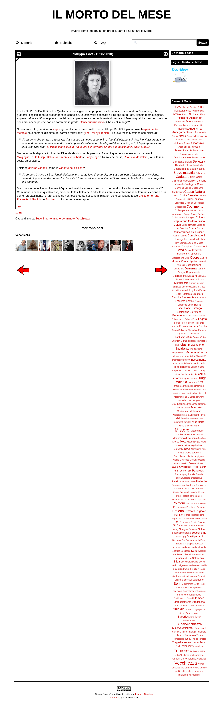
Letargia (189, 374)
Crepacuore (194, 253)
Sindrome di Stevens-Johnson (189, 572)
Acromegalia (198, 111)
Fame (195, 315)
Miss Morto (198, 421)
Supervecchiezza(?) (183, 627)
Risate (194, 522)
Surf (174, 632)
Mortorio (26, 42)
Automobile (197, 150)
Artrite (179, 139)
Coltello (184, 228)
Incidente (182, 348)
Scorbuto (176, 547)
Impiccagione (195, 344)
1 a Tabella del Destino (186, 107)
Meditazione (183, 411)
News (187, 448)
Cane (200, 184)
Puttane (188, 515)
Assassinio (197, 143)
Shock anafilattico (189, 561)
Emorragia (188, 297)
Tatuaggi (192, 632)
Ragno (174, 518)
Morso (175, 441)
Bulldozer (200, 173)
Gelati (175, 330)
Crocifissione (178, 258)
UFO (202, 651)
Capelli (188, 188)
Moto (183, 441)
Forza (201, 323)
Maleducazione (179, 404)
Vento (201, 664)
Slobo (185, 580)
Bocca (177, 168)
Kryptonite (177, 370)
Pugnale (201, 511)
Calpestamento (179, 181)
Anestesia (182, 128)
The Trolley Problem (97, 132)
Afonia (177, 114)
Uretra (200, 655)
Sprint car (182, 594)
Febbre (188, 319)
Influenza (202, 352)
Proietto (178, 511)
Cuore (194, 257)
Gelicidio (182, 330)
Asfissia (178, 143)
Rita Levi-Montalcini (136, 157)
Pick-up (201, 492)
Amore (189, 121)
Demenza (191, 268)
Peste (176, 492)
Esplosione (183, 311)
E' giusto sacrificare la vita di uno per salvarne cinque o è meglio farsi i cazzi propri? (98, 146)
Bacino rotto (198, 157)
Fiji (196, 322)
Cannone (179, 188)
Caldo (199, 177)
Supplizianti (200, 628)
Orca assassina (197, 460)
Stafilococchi (180, 598)
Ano (192, 132)
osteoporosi (194, 675)
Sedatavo (186, 547)
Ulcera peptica (190, 655)
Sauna (187, 533)
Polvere (202, 503)
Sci (183, 540)
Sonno (178, 583)
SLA (175, 525)
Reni (176, 521)
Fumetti (193, 326)
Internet (176, 360)
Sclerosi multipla (184, 543)
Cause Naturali (195, 192)
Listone (193, 378)
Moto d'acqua (193, 441)
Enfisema (180, 301)
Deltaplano (179, 268)
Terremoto (190, 635)
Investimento (198, 359)
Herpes (192, 341)
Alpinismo (183, 117)
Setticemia (198, 558)
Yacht (188, 671)
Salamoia (200, 525)
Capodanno (197, 188)
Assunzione (184, 147)
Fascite (202, 315)
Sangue (183, 529)
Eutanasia (178, 315)
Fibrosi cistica (187, 323)
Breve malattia (184, 173)
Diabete (192, 275)
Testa (188, 638)
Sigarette (183, 565)
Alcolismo (194, 114)
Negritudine (196, 445)
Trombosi (185, 646)
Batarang (187, 162)
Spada (179, 587)
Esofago (197, 308)
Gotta (203, 337)
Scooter (198, 543)
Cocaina (189, 203)
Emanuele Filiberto (70, 157)
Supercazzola (192, 613)
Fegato (202, 318)
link (19, 206)
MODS (199, 382)
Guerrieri (176, 341)
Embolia (176, 297)
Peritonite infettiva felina (183, 485)
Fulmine (183, 326)
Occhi (197, 452)
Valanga (191, 658)
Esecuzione (184, 308)
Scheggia (176, 540)
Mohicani (187, 434)
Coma (192, 228)
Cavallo (175, 195)
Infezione (190, 352)
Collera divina (196, 221)
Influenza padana (180, 356)
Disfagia (202, 276)
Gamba (203, 326)
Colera (187, 214)
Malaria (202, 389)
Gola (189, 337)
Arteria (182, 135)
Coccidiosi (199, 203)
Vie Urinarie (187, 667)
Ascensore (197, 139)
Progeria (201, 507)
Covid (180, 250)
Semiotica (185, 551)
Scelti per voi (195, 536)
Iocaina (176, 363)
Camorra (201, 180)
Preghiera (191, 507)
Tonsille (202, 639)
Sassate (192, 529)
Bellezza (199, 161)
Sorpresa (188, 584)
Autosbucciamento (189, 154)
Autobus (195, 146)
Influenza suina (198, 356)
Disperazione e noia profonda (189, 279)
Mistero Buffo (197, 431)
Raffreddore (198, 515)
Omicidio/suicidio (182, 456)
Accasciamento (182, 110)
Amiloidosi (180, 121)
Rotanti (201, 522)
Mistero (182, 430)
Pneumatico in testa (182, 499)
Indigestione (196, 349)
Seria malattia (198, 554)
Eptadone (182, 305)
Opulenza (184, 460)
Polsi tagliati (191, 503)
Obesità (189, 452)
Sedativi (196, 547)
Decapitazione (193, 264)
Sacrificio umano (187, 525)
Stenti (190, 598)
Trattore (195, 642)
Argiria (175, 136)
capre (56, 129)
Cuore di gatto (189, 261)
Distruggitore (181, 282)
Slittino (178, 580)
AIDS (201, 107)
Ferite (177, 323)
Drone (202, 290)
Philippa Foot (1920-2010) (92, 54)
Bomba (185, 168)
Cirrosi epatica (195, 199)
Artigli (204, 136)
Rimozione (185, 522)
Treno (203, 642)
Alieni (202, 114)
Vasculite (201, 658)
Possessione (179, 507)
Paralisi (191, 474)
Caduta (181, 177)
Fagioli (188, 315)
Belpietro (52, 157)
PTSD (195, 467)
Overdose (185, 466)
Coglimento (195, 206)
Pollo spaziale (199, 499)
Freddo (175, 326)
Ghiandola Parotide (196, 330)
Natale (179, 445)
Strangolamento (182, 601)
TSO (179, 632)
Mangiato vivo (184, 407)
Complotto (187, 246)
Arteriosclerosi (194, 136)
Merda (187, 415)
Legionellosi (178, 374)
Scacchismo (198, 532)
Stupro (200, 605)
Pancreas (198, 470)
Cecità (183, 195)
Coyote (188, 250)
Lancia (195, 370)
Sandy (175, 529)
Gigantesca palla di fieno (189, 333)
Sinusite (202, 576)
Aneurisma (195, 128)
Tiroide (194, 639)
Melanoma (195, 411)
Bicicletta (180, 165)
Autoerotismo (182, 150)
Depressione (180, 275)
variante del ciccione (71, 168)
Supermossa (189, 620)
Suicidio (179, 609)
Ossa (192, 463)
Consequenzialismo (92, 122)
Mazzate (196, 407)
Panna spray (181, 474)
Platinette (22, 199)
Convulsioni (200, 246)
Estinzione (195, 311)
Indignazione (177, 352)
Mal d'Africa (192, 389)
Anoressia (200, 132)
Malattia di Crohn (196, 397)
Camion (191, 180)
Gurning (185, 341)
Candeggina (191, 184)
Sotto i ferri (199, 584)
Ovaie (175, 466)
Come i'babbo (180, 235)
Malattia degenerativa (183, 393)
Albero (185, 114)
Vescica (176, 667)
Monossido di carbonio (185, 438)
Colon (177, 224)
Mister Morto (193, 425)
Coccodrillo (180, 207)
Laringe (202, 370)
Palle (189, 470)
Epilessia (199, 301)
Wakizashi (180, 671)
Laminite (187, 370)
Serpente (180, 558)
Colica (194, 214)
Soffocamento (196, 579)
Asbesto (187, 139)
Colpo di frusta (189, 225)
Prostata (190, 511)
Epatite (190, 301)
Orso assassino (180, 463)
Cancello (179, 184)
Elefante (187, 293)
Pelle (193, 481)
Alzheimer (195, 117)
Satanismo (178, 532)
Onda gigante (197, 456)
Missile (182, 425)
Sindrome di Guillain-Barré (192, 569)
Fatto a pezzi (178, 319)
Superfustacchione (189, 616)
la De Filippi (38, 157)
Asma (187, 143)
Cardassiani (178, 192)
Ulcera (178, 654)
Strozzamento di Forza (185, 605)
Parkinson (178, 481)
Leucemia (200, 374)
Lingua (185, 378)
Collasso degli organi (183, 217)
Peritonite (201, 481)
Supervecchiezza (189, 624)
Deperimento (193, 272)
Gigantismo (179, 337)
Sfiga (177, 561)
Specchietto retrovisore (194, 591)
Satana (202, 529)
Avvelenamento (182, 157)
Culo (187, 258)
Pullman (178, 514)
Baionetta (178, 162)
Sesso (188, 558)
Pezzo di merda (188, 492)
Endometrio (201, 297)
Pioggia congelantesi (192, 496)
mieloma (183, 674)
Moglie (179, 434)
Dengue (181, 272)
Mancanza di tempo (197, 404)
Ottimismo (200, 463)
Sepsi (188, 554)
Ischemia (185, 366)
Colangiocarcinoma (185, 210)
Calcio (191, 176)
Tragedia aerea (181, 642)
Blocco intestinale (194, 165)
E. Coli (178, 294)
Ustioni (176, 658)
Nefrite (186, 445)
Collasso (202, 214)
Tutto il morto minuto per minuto (55, 218)
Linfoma (177, 378)
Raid (181, 518)
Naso (203, 441)
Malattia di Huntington (189, 400)
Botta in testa (197, 168)
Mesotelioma (198, 414)
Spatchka (187, 587)
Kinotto (201, 367)
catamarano (197, 671)
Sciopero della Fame (196, 540)
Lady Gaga (92, 157)
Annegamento (181, 132)
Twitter (196, 651)
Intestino (185, 359)
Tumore (181, 650)
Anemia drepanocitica (193, 125)
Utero (184, 658)
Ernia (190, 305)
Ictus (183, 344)
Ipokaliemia (186, 363)
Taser (184, 632)
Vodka (196, 667)
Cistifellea (179, 203)
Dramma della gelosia (188, 290)
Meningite (178, 414)
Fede (195, 319)
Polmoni (179, 503)
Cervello (193, 195)
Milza (186, 418)
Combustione (196, 232)
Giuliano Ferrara (149, 195)
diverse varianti (37, 168)
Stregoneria (198, 601)
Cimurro (202, 195)
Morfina (202, 438)
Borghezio (52, 199)
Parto (187, 481)
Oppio (176, 460)
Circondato (180, 199)
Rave (204, 518)
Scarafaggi (181, 536)
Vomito (203, 667)
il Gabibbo (36, 199)
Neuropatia (178, 449)
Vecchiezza (83, 218)
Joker (194, 366)
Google (196, 337)
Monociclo (198, 434)
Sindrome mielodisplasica (184, 576)
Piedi (178, 496)
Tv (191, 651)
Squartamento (194, 594)
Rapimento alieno (192, 518)
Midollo (180, 418)
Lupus (191, 382)
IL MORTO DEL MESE (111, 14)
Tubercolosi (197, 646)
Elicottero (197, 293)
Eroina (197, 304)
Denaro (201, 268)
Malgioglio (23, 157)
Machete (178, 386)
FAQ (103, 42)
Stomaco (198, 598)
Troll (178, 646)
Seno (194, 550)
